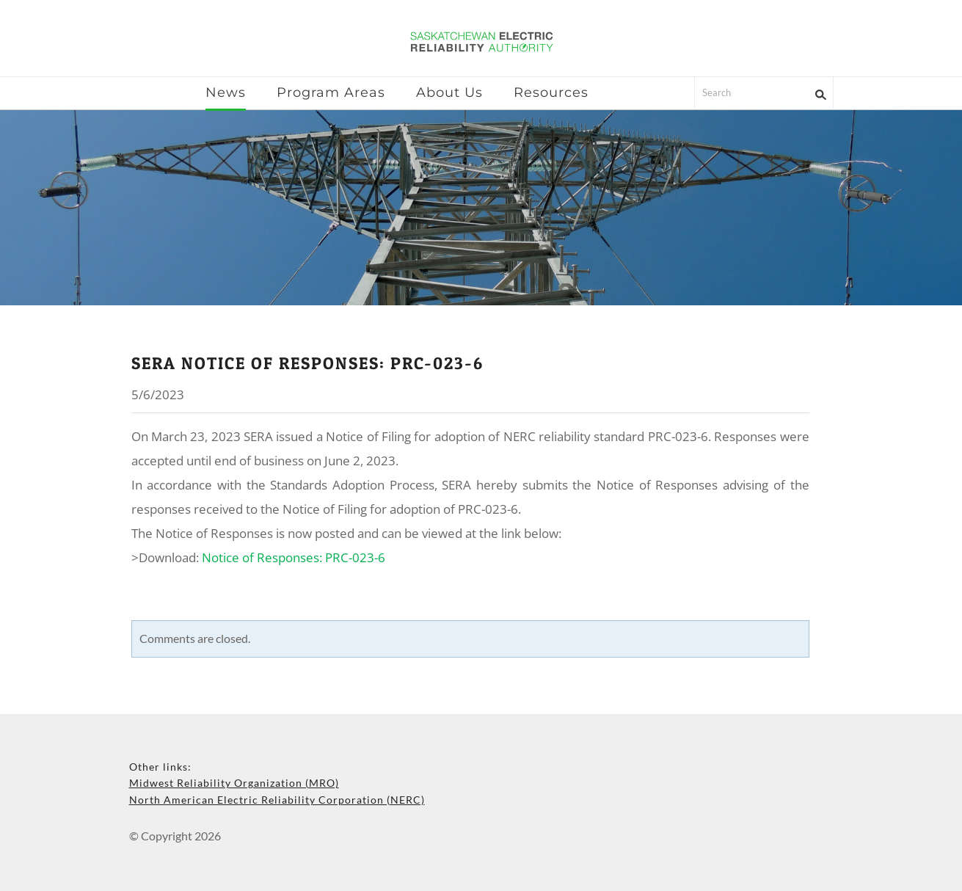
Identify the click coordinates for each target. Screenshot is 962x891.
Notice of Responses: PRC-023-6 (293, 557)
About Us (449, 92)
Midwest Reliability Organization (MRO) (234, 783)
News (225, 92)
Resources (551, 92)
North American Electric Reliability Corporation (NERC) (277, 799)
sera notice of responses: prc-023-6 (307, 363)
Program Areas (331, 92)
